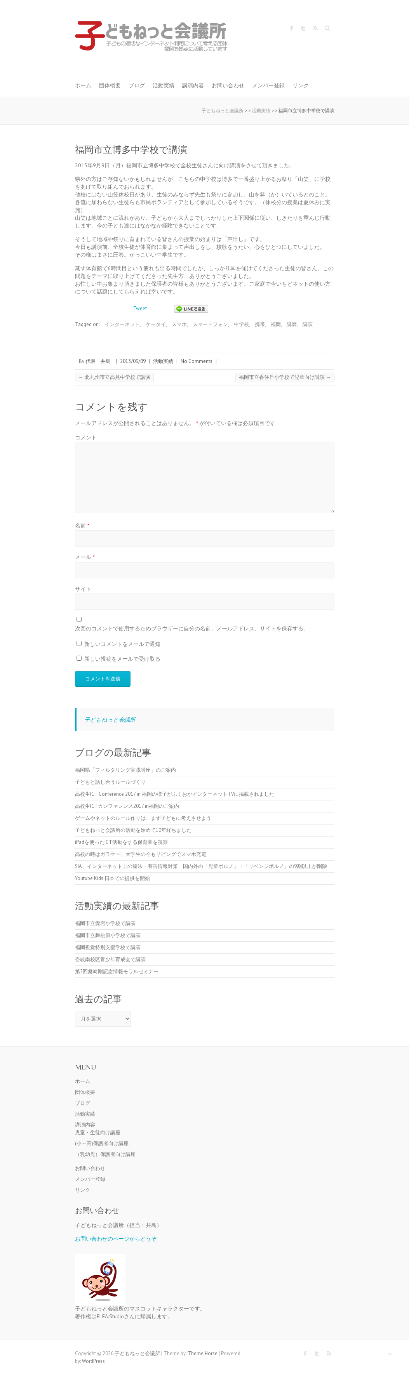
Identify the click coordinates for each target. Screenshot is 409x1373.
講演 (308, 324)
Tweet (140, 308)
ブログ (137, 85)
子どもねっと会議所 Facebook (292, 28)
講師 (292, 324)
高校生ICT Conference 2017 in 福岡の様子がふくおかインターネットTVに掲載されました (174, 794)
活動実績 (163, 85)
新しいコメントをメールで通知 (122, 643)
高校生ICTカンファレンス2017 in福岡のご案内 (127, 806)
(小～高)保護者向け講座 (102, 1143)
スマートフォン (210, 324)
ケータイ (156, 324)
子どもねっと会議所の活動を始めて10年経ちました (133, 830)
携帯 (260, 324)
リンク (300, 85)
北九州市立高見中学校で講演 (114, 377)
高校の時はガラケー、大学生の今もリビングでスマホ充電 (140, 854)
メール (85, 557)
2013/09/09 (133, 361)
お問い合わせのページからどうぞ (116, 1238)
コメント (86, 437)
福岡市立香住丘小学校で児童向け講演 (285, 377)
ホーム (83, 85)
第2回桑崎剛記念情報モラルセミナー (116, 971)
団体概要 (110, 85)
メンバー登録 (268, 85)
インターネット (122, 324)
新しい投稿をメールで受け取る (122, 658)
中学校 (241, 324)
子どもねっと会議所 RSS (315, 28)
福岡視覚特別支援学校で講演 (108, 947)
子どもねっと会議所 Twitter (303, 28)
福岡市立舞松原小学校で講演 (108, 935)
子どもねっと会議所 (109, 719)
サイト (83, 588)
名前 (82, 525)
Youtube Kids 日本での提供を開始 (112, 878)
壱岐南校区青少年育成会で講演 (110, 959)
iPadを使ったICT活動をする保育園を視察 (121, 842)
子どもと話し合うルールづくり (110, 782)
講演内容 (193, 85)
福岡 (276, 324)
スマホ (179, 324)
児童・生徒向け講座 (97, 1132)
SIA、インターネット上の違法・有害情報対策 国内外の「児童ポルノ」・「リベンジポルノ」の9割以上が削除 (201, 866)
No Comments (196, 361)
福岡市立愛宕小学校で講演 (105, 923)
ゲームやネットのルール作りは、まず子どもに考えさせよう (143, 818)
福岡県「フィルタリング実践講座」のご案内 (125, 770)
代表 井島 (98, 361)
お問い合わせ (228, 85)
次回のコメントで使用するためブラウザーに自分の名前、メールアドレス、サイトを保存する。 (192, 628)
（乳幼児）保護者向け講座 (105, 1154)
